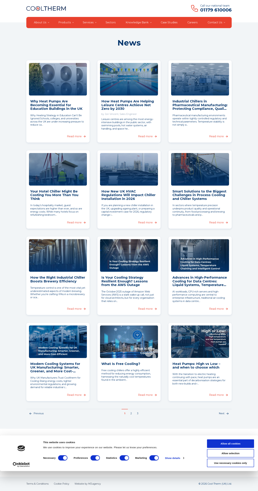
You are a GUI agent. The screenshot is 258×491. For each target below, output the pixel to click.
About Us (40, 22)
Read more (76, 136)
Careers (192, 22)
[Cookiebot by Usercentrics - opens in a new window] (21, 484)
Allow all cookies (231, 463)
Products (64, 22)
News (155, 449)
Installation (119, 449)
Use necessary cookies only (230, 482)
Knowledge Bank (137, 22)
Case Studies (169, 22)
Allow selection (230, 473)
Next (224, 413)
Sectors (111, 22)
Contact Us (215, 22)
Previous (36, 413)
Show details (172, 478)
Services (88, 22)
